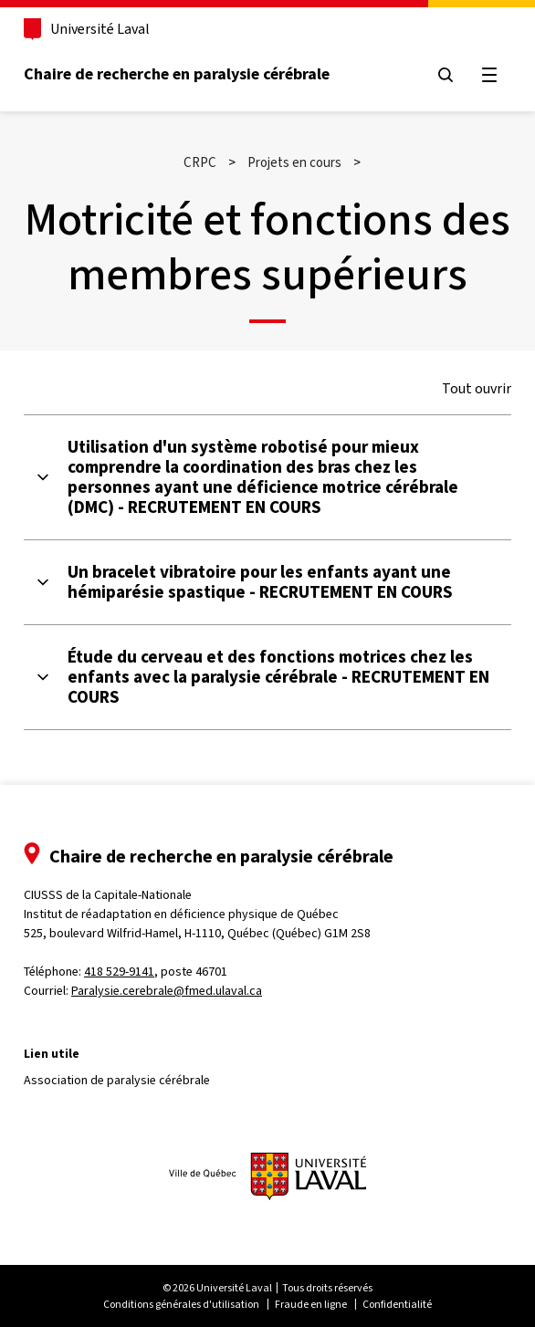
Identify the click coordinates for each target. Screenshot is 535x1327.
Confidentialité (397, 1304)
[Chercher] (445, 75)
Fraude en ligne (311, 1304)
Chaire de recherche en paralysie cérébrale (177, 74)
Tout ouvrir (476, 389)
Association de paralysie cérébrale (117, 1080)
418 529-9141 (119, 971)
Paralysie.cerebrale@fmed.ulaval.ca (166, 990)
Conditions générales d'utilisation (181, 1304)
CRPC (200, 162)
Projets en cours (294, 162)
